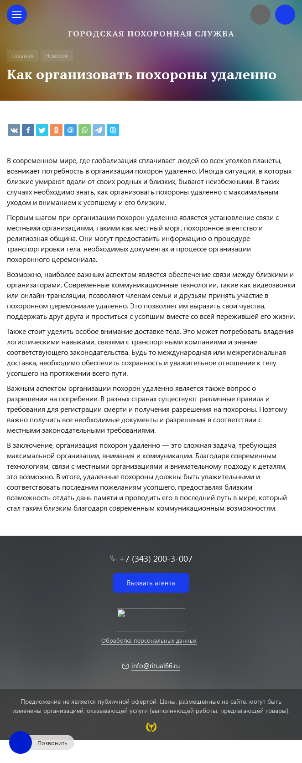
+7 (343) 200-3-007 (156, 558)
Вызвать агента (151, 582)
